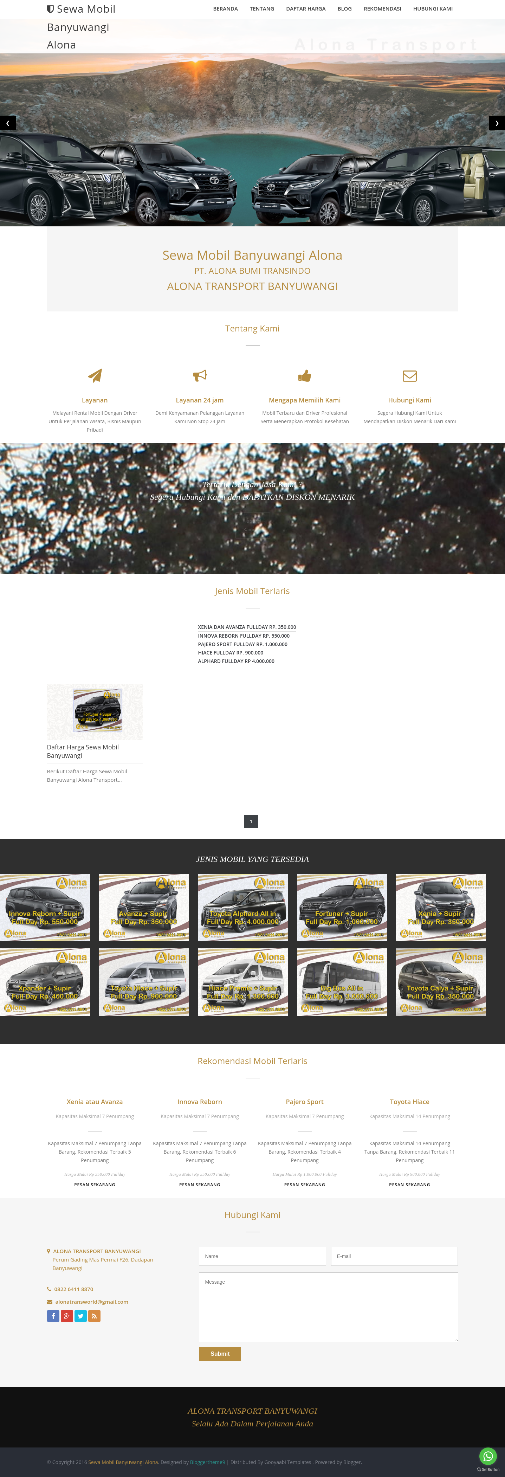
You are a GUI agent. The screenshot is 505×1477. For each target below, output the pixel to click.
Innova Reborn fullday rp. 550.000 (244, 635)
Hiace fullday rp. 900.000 (231, 652)
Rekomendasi (382, 8)
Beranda (225, 8)
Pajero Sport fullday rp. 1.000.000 (243, 644)
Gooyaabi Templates (287, 1462)
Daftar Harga (305, 8)
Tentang (262, 8)
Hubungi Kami (433, 8)
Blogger (352, 1462)
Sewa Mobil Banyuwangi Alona (123, 1462)
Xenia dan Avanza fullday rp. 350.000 (247, 627)
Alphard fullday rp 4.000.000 (236, 661)
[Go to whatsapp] (488, 1456)
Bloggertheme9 (207, 1462)
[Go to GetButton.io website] (488, 1470)
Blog (345, 8)
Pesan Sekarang (94, 1185)
